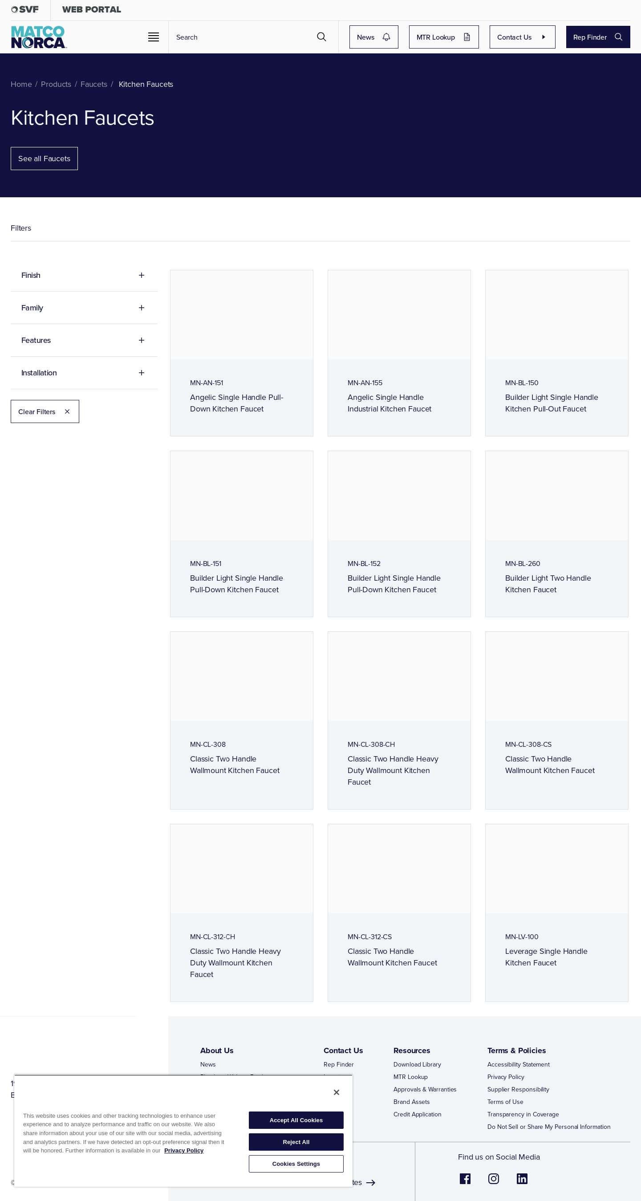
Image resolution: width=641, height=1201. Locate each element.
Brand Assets (412, 1101)
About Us (217, 1050)
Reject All (296, 1142)
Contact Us (522, 37)
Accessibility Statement (518, 1064)
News (373, 37)
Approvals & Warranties (425, 1089)
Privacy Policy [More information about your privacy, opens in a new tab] (183, 1150)
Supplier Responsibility (518, 1089)
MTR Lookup (444, 37)
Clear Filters (45, 411)
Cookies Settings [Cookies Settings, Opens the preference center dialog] (296, 1163)
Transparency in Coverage (523, 1114)
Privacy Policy (505, 1076)
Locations (336, 1076)
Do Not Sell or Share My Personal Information (548, 1126)
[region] (183, 1131)
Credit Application (418, 1114)
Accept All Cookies (296, 1120)
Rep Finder (598, 37)
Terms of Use (505, 1101)
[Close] (336, 1092)
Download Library (417, 1064)
